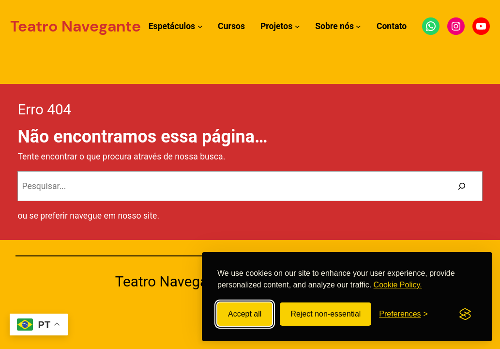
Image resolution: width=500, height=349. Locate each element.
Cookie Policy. (398, 285)
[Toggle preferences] (403, 314)
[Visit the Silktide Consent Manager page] (465, 314)
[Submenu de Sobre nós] (358, 26)
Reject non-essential (325, 314)
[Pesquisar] (462, 186)
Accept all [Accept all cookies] (244, 314)
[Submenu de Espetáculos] (200, 26)
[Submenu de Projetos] (297, 26)
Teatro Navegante (75, 26)
